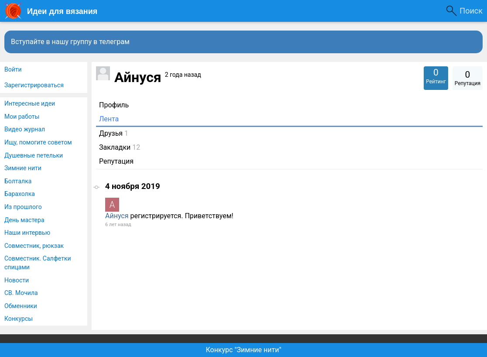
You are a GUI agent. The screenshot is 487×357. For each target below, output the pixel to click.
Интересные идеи (29, 103)
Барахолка (19, 193)
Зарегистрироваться (34, 85)
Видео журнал (24, 129)
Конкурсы (18, 318)
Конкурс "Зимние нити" (243, 350)
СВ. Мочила (21, 292)
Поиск (471, 10)
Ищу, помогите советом (38, 142)
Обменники (20, 305)
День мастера (24, 219)
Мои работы (21, 116)
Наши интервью (27, 232)
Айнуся (117, 216)
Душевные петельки (33, 155)
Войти (13, 69)
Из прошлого (23, 206)
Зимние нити (22, 168)
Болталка (17, 181)
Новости (16, 280)
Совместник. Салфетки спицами (37, 263)
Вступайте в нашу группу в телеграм (70, 42)
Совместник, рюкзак (34, 245)
